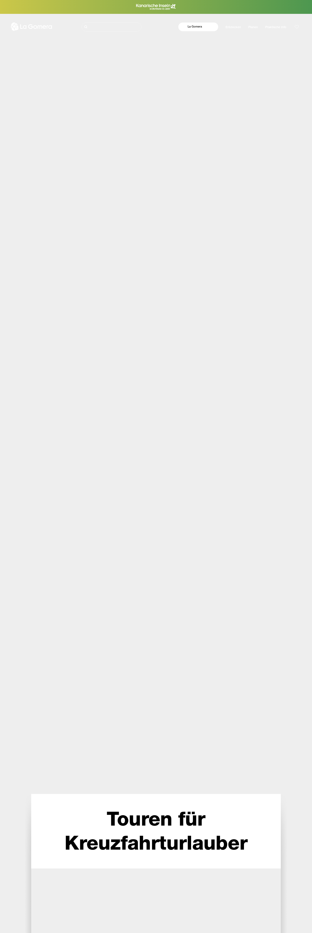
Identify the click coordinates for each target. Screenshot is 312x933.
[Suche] (111, 27)
